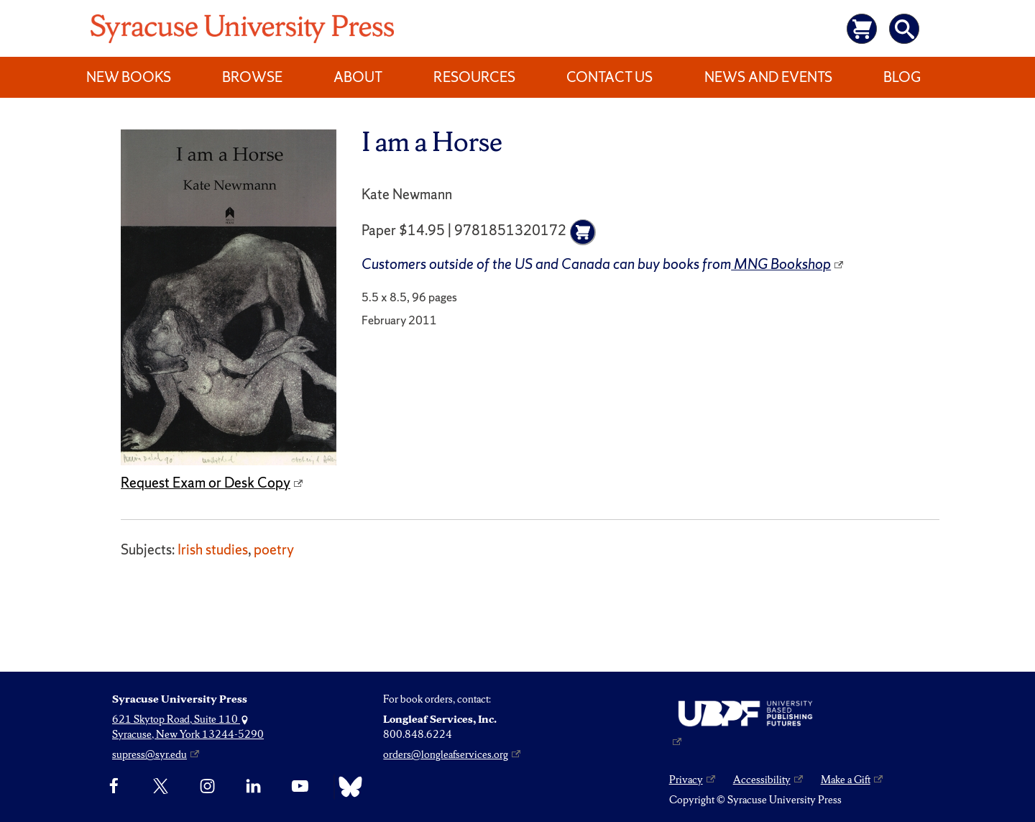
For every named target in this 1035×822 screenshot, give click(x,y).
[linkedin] (253, 786)
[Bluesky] (347, 787)
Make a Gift (845, 779)
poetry (274, 549)
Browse (252, 77)
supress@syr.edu (149, 754)
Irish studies (213, 549)
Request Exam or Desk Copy (205, 482)
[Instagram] (207, 786)
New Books (128, 77)
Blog (902, 77)
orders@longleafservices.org (445, 754)
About (358, 77)
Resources (474, 77)
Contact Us (609, 77)
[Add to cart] (583, 232)
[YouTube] (300, 786)
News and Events (768, 77)
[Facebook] (114, 786)
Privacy (686, 779)
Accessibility (762, 779)
